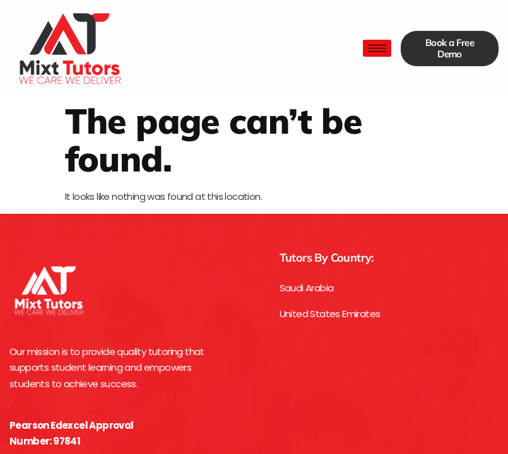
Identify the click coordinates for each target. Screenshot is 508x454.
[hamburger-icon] (377, 48)
